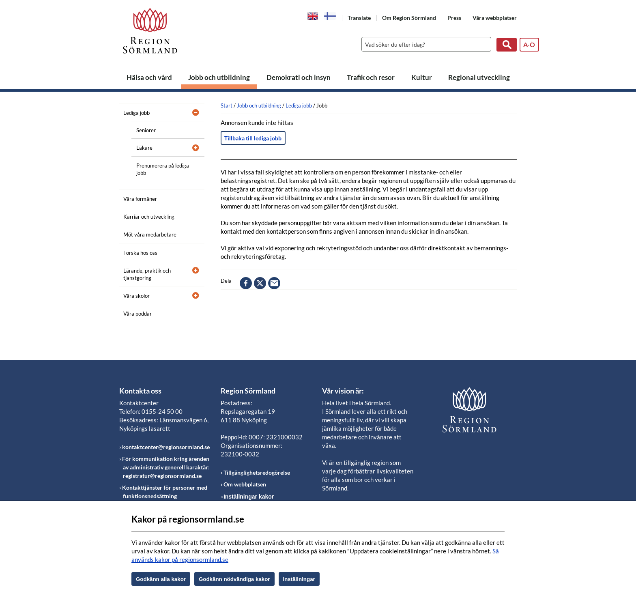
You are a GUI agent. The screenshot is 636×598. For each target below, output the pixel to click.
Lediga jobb (136, 113)
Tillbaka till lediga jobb (252, 138)
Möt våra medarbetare (149, 234)
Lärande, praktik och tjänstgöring (147, 274)
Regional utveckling (479, 77)
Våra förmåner (140, 199)
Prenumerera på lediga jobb (162, 169)
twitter (260, 283)
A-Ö (529, 44)
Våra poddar (137, 313)
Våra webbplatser (495, 17)
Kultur (421, 77)
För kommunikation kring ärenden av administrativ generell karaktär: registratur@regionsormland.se (166, 467)
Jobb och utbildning (219, 77)
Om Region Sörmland (409, 17)
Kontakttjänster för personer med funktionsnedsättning (164, 491)
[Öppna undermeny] (192, 111)
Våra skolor (136, 296)
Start (226, 105)
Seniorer (146, 130)
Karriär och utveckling (148, 216)
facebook (246, 283)
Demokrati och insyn (298, 77)
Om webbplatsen (244, 484)
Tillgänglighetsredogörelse (256, 472)
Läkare (144, 147)
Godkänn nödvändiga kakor (234, 579)
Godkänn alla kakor (161, 579)
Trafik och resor (371, 77)
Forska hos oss (140, 253)
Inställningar (299, 579)
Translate (359, 17)
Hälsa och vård (149, 77)
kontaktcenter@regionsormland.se (166, 446)
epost (274, 283)
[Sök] (424, 44)
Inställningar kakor (248, 496)
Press (454, 17)
